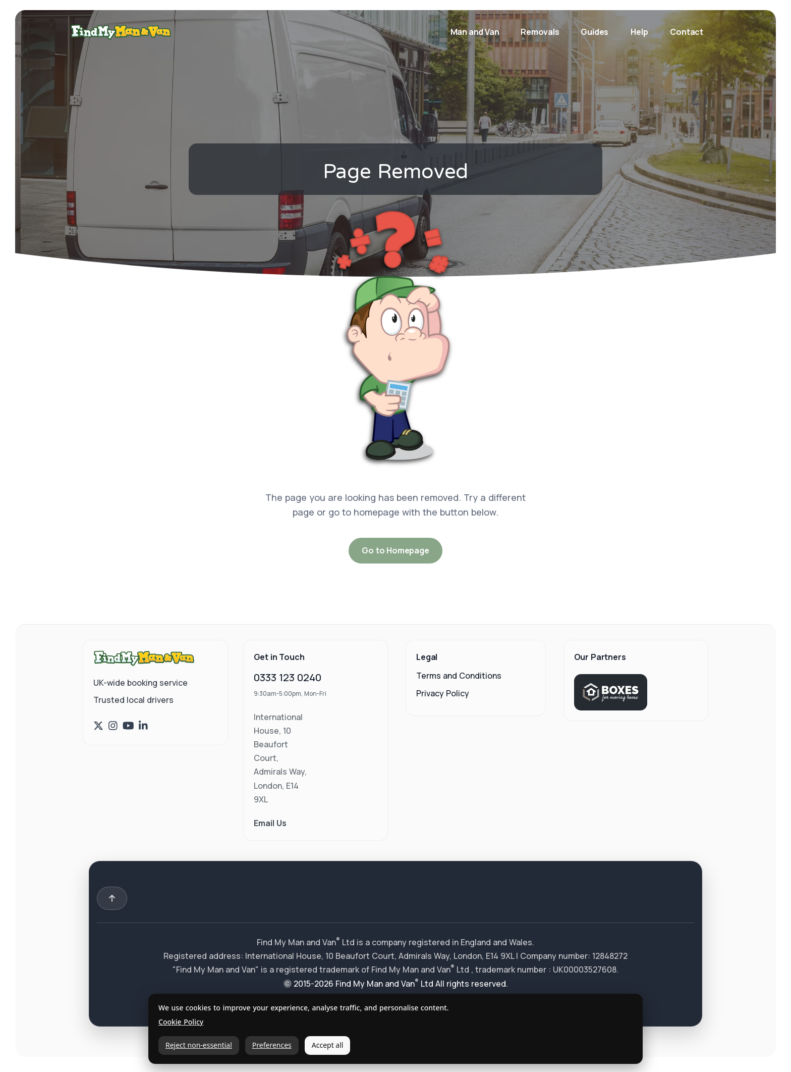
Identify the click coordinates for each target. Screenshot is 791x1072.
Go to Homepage (395, 550)
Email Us (270, 823)
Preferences (272, 1045)
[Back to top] (112, 898)
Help (639, 31)
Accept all (328, 1045)
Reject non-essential (198, 1045)
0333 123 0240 (287, 677)
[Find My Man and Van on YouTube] (128, 726)
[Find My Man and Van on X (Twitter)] (98, 726)
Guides (594, 31)
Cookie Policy (180, 1022)
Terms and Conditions (458, 675)
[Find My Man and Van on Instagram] (113, 726)
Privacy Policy (442, 693)
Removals (540, 31)
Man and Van (475, 31)
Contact (686, 31)
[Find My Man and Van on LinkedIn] (143, 726)
